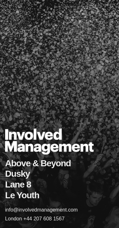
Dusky (17, 174)
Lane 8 (18, 184)
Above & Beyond (38, 163)
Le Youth (22, 195)
